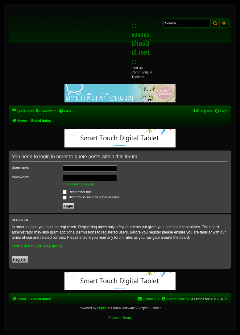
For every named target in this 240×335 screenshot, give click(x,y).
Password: (20, 177)
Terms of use (23, 246)
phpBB (102, 308)
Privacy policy (50, 246)
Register (20, 259)
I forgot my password (78, 184)
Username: (20, 167)
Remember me (77, 192)
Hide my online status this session (91, 197)
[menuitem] (45, 111)
